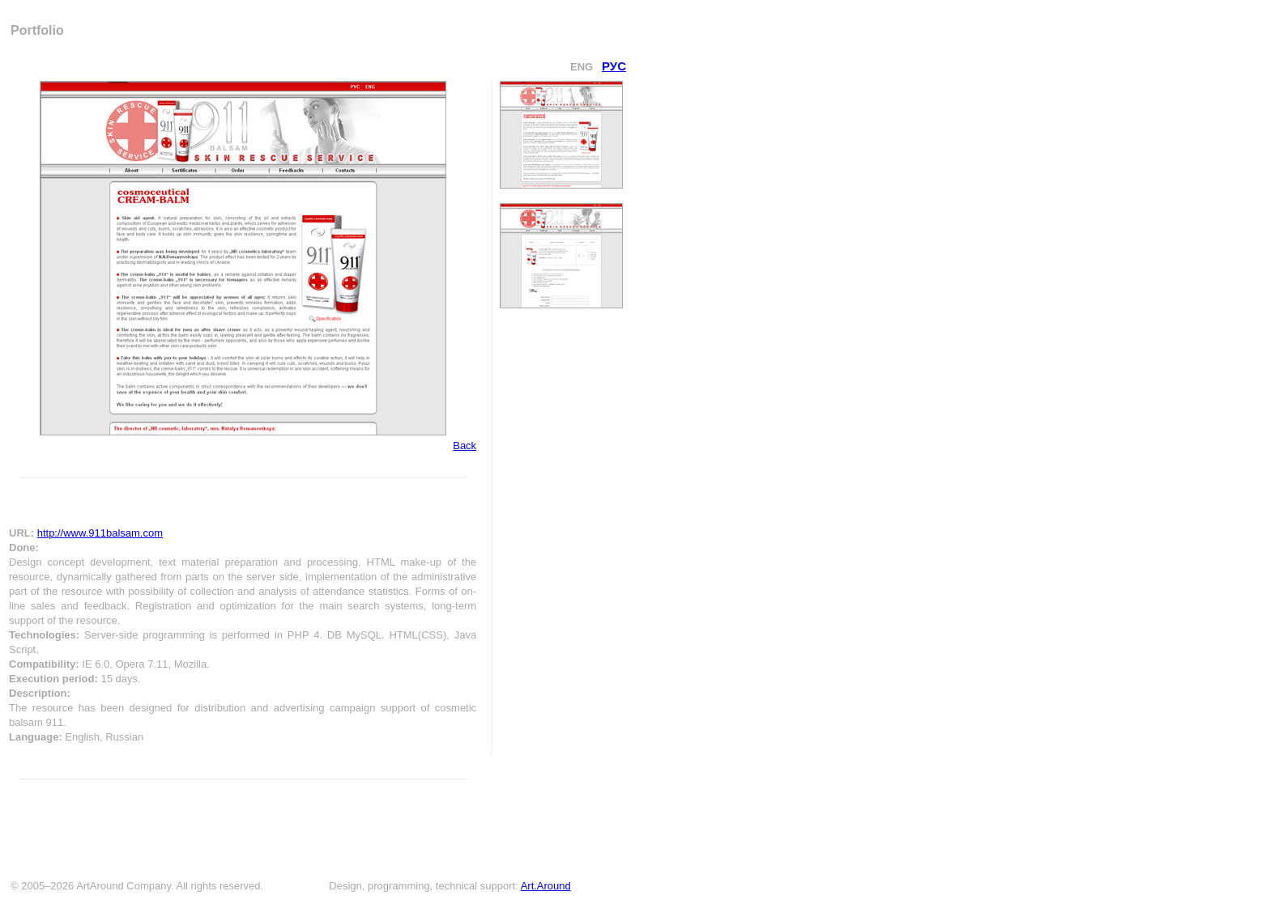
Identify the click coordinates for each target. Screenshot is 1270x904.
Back (464, 445)
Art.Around (546, 886)
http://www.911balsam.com (100, 533)
